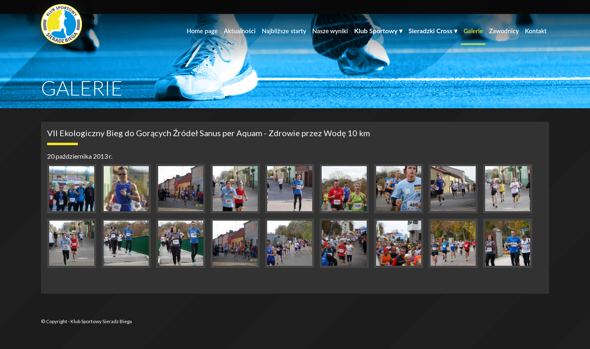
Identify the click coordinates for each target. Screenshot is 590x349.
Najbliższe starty (284, 30)
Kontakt (536, 30)
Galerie (473, 30)
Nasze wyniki (330, 30)
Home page (202, 30)
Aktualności (240, 30)
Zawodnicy (504, 30)
